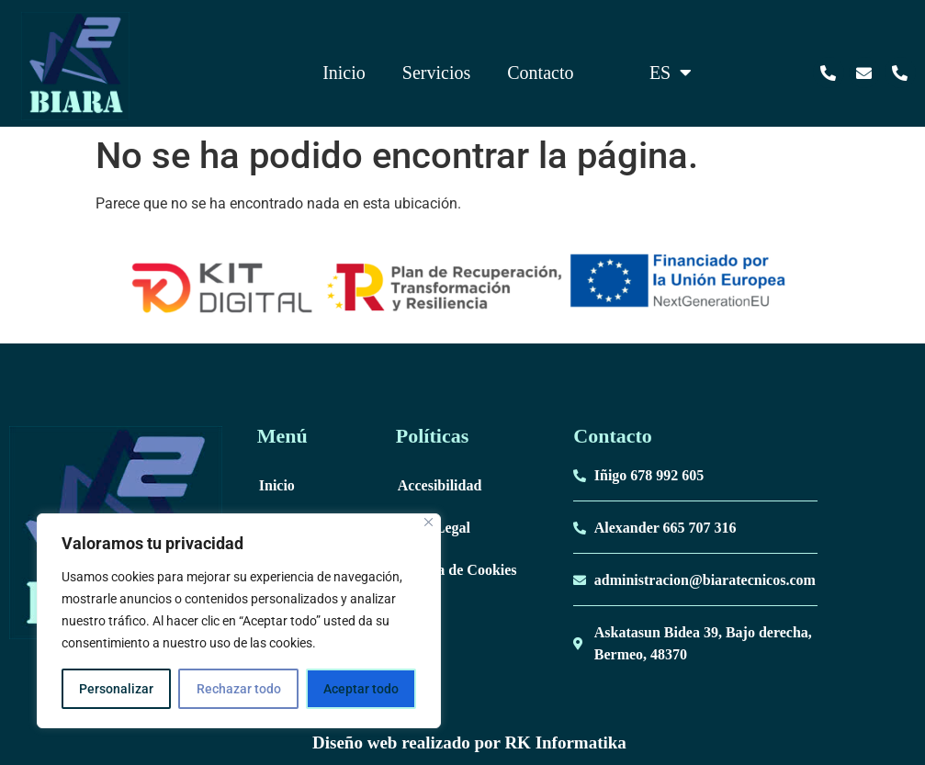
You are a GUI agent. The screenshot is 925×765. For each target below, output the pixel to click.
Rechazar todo (238, 688)
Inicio (344, 72)
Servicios (436, 72)
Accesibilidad (440, 485)
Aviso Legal (434, 527)
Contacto (540, 72)
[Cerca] (428, 522)
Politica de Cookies (457, 570)
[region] (239, 620)
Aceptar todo (361, 688)
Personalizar (116, 688)
